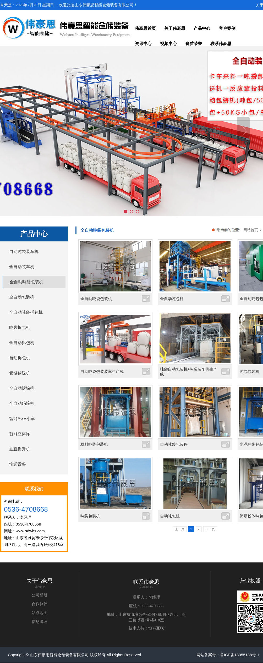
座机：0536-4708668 (146, 606)
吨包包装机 (249, 371)
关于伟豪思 (39, 581)
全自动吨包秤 (172, 298)
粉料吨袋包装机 (94, 444)
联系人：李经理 (146, 597)
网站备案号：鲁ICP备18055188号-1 (227, 655)
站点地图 (39, 613)
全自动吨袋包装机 (96, 298)
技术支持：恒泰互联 (146, 628)
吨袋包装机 (90, 516)
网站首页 (250, 230)
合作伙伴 (39, 604)
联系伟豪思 (146, 582)
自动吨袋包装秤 (174, 444)
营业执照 (250, 581)
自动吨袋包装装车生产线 (102, 371)
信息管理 (39, 622)
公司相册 (39, 595)
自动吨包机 (170, 516)
